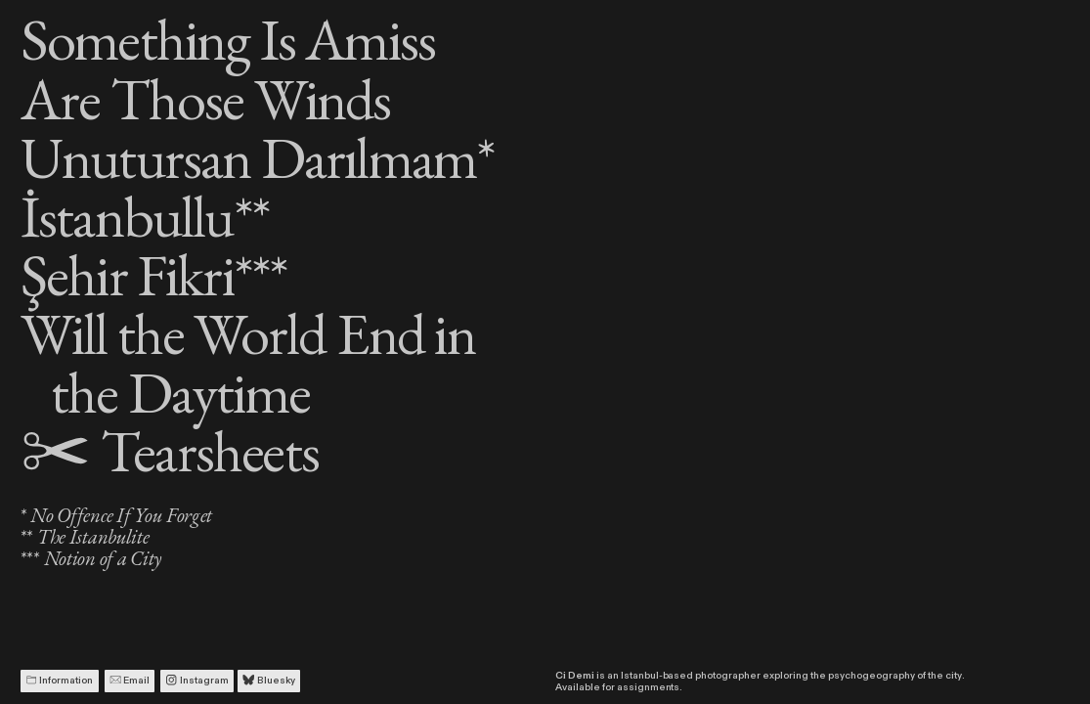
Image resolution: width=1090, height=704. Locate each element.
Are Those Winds (206, 98)
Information (59, 680)
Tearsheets (170, 450)
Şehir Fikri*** (154, 274)
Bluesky (268, 680)
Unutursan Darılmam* (258, 157)
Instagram (196, 680)
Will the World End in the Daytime (248, 362)
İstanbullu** (145, 215)
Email (129, 680)
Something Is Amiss (228, 38)
